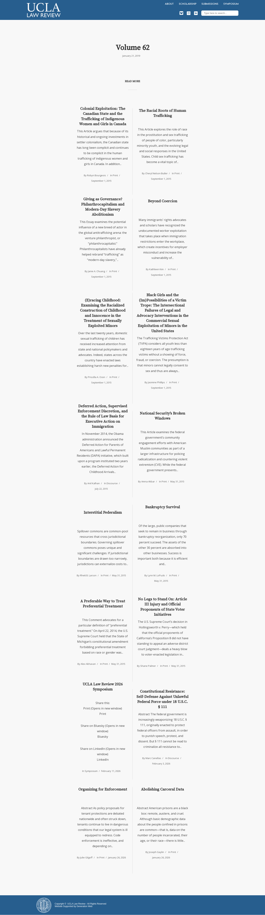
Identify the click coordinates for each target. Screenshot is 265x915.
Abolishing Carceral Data (162, 789)
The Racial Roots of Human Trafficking (162, 113)
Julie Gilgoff (86, 857)
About (169, 4)
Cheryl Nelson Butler (156, 173)
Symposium (231, 4)
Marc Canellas (153, 758)
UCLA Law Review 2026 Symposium (103, 687)
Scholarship (187, 4)
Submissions (209, 4)
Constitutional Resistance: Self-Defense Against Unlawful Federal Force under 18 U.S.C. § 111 (162, 699)
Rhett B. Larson (88, 575)
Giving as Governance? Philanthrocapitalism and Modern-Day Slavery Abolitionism (102, 207)
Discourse (112, 483)
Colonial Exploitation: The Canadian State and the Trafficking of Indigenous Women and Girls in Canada (102, 116)
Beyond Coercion (162, 201)
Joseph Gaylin (156, 852)
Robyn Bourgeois (96, 175)
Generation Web (84, 906)
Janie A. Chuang (96, 271)
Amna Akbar (148, 481)
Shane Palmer (148, 665)
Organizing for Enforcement (102, 789)
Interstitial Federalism (103, 512)
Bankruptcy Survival (162, 507)
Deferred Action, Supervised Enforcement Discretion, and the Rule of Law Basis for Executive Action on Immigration (103, 416)
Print (115, 175)
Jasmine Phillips (156, 382)
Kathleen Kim (156, 269)
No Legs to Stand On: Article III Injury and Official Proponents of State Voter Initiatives (162, 607)
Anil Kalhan (93, 483)
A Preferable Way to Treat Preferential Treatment (102, 604)
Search (234, 13)
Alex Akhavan (88, 663)
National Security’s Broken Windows (162, 416)
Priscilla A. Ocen (96, 377)
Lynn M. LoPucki (156, 575)
